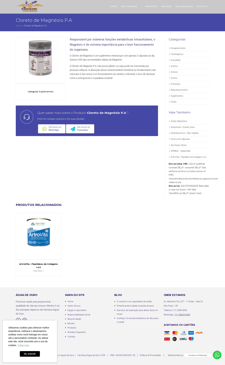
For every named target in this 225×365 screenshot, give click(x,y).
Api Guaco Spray (177, 145)
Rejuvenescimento (178, 89)
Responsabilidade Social (79, 314)
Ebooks (71, 323)
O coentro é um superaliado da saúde (134, 301)
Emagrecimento (177, 48)
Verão (172, 101)
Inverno (173, 66)
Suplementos (176, 95)
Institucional (131, 6)
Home (113, 6)
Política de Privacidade (150, 355)
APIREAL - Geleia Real (179, 151)
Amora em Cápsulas (179, 139)
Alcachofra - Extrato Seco (182, 127)
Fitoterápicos (176, 54)
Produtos (151, 6)
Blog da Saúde (184, 6)
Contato (202, 6)
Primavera (174, 84)
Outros (173, 78)
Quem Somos (74, 305)
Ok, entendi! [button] (30, 354)
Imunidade (174, 60)
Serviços (166, 6)
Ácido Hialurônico (178, 121)
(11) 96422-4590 (182, 314)
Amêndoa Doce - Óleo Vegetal (183, 133)
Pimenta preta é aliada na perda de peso (135, 305)
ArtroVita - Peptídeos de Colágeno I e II (187, 157)
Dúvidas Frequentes (77, 332)
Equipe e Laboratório (77, 310)
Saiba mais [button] (23, 345)
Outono (173, 72)
